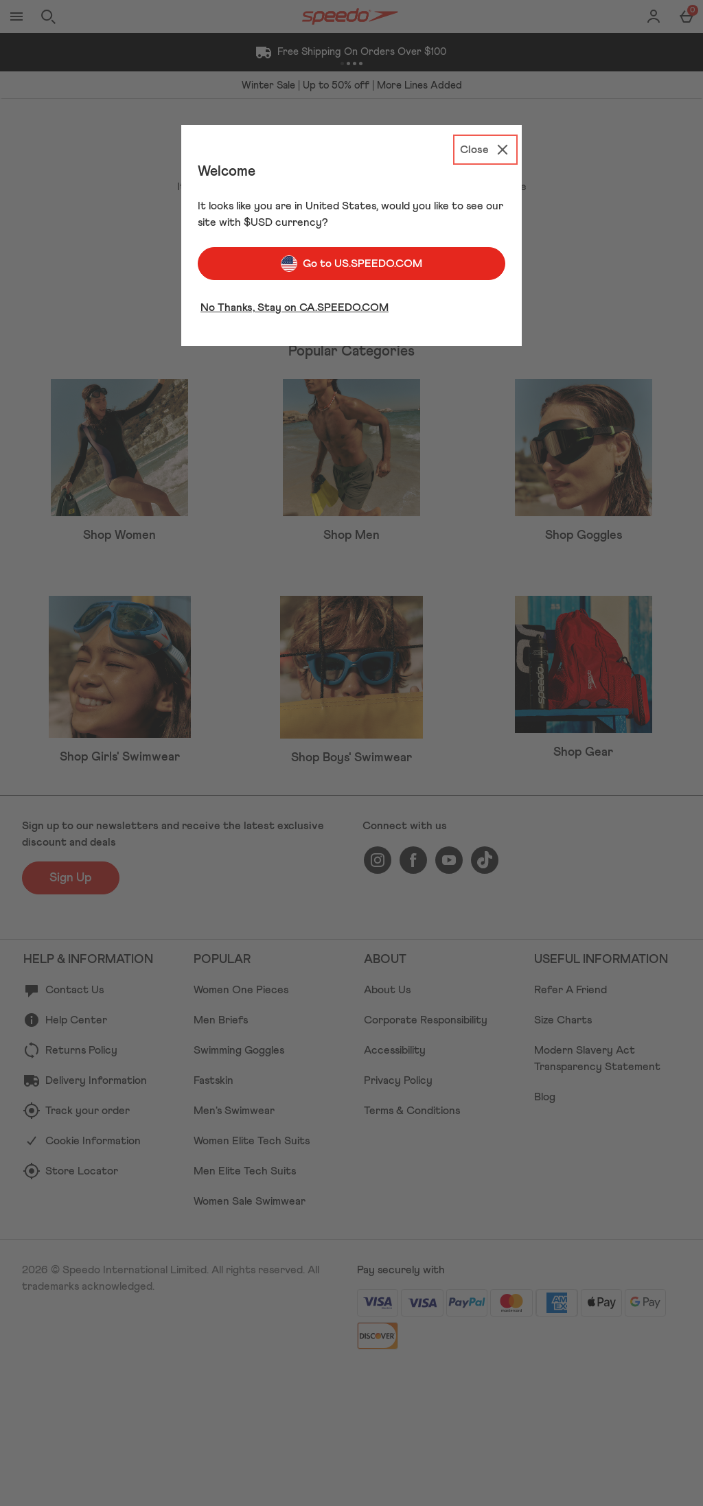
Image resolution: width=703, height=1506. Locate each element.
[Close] (485, 150)
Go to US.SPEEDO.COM (351, 263)
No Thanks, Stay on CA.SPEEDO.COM (294, 307)
